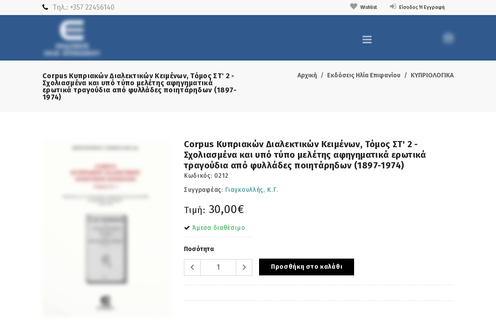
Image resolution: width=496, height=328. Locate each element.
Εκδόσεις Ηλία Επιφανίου (364, 75)
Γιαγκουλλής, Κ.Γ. (251, 190)
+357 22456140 (92, 7)
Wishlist (350, 7)
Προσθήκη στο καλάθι (306, 267)
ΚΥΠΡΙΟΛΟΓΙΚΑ (432, 75)
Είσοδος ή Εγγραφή (412, 7)
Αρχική (307, 75)
